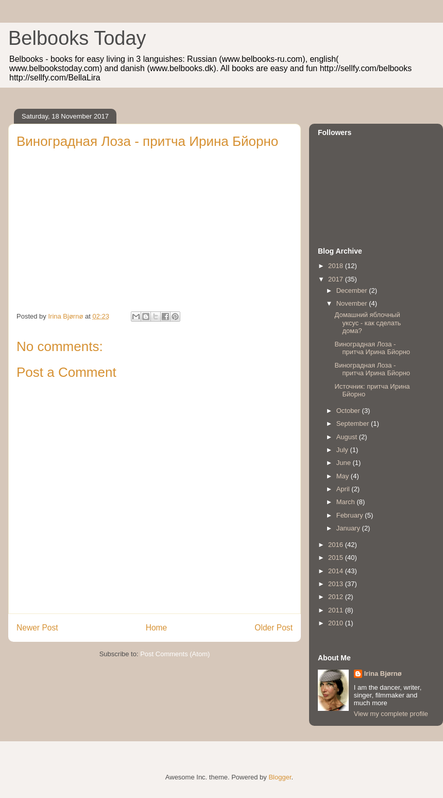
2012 (336, 597)
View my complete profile (391, 714)
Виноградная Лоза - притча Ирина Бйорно (372, 348)
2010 (336, 623)
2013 (336, 584)
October (349, 410)
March (346, 502)
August (347, 437)
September (353, 423)
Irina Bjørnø (383, 673)
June (344, 463)
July (343, 450)
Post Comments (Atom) (175, 654)
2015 (336, 557)
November (352, 303)
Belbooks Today (77, 38)
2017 (336, 279)
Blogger (279, 777)
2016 (336, 544)
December (352, 290)
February (350, 515)
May (343, 476)
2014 (336, 571)
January (349, 528)
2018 (336, 266)
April (344, 489)
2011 (336, 610)
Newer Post (37, 627)
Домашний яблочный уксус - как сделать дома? (367, 323)
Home (156, 627)
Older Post (273, 627)
